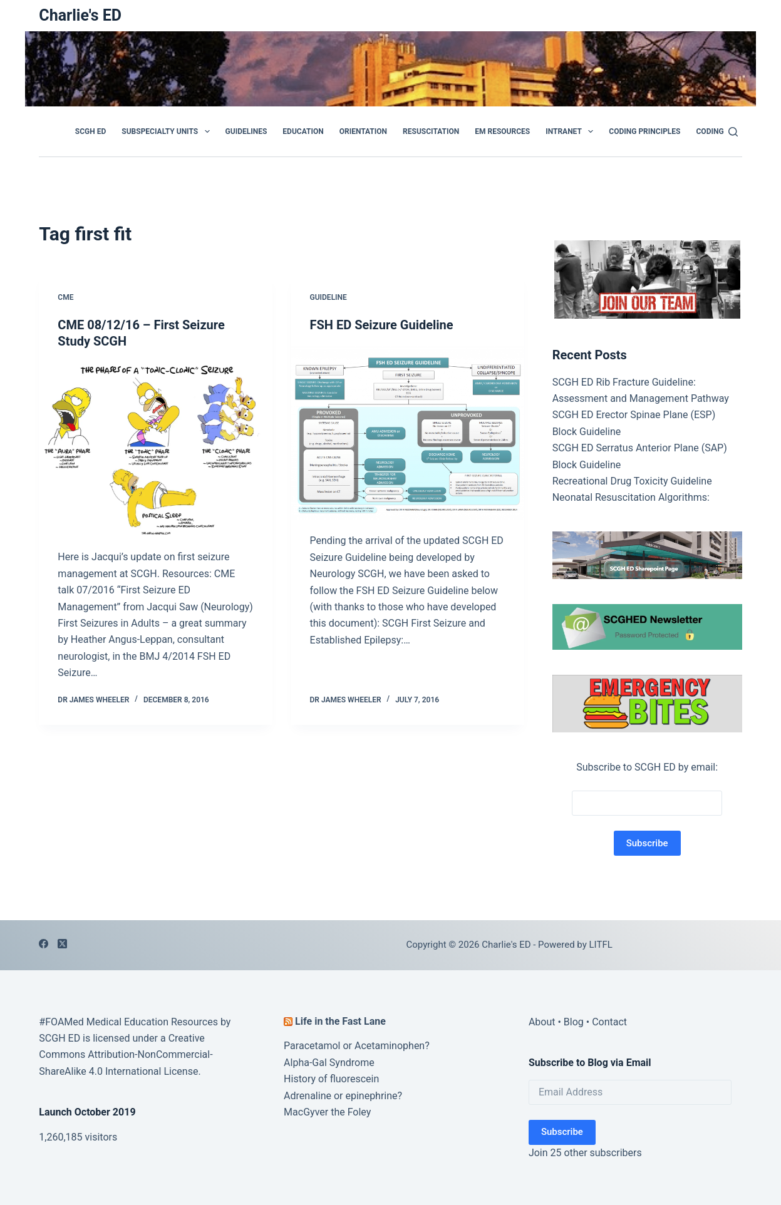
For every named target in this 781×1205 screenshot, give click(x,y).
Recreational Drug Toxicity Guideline (632, 481)
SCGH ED (90, 131)
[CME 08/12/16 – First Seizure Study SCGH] (155, 449)
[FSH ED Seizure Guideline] (407, 433)
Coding (710, 131)
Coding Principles (644, 131)
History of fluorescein (331, 1079)
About (542, 1022)
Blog (574, 1022)
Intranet (572, 131)
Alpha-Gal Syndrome (329, 1063)
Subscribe (562, 1131)
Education (302, 131)
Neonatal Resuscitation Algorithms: (631, 497)
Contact (609, 1022)
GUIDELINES (246, 131)
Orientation (363, 131)
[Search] (733, 131)
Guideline (328, 297)
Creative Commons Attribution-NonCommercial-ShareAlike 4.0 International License (125, 1054)
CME (65, 297)
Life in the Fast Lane (340, 1021)
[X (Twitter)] (62, 943)
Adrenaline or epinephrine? (343, 1096)
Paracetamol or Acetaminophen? (357, 1046)
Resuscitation (431, 131)
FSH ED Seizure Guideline (381, 324)
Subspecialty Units (168, 131)
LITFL (601, 944)
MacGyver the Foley (327, 1112)
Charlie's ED (80, 15)
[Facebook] (43, 943)
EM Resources (502, 131)
